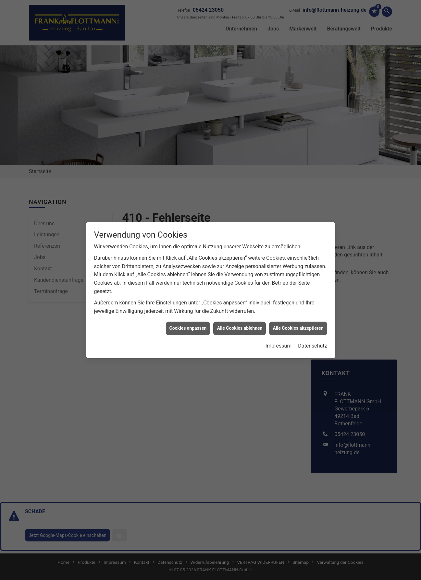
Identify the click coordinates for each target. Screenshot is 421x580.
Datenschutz (312, 304)
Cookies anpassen (188, 286)
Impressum (279, 304)
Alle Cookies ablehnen (239, 286)
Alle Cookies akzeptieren (298, 286)
